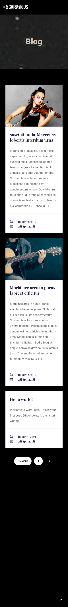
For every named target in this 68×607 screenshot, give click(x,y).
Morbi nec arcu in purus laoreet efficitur (32, 290)
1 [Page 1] (38, 461)
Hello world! (21, 399)
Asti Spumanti (26, 226)
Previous (23, 461)
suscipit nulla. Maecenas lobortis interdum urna (33, 137)
